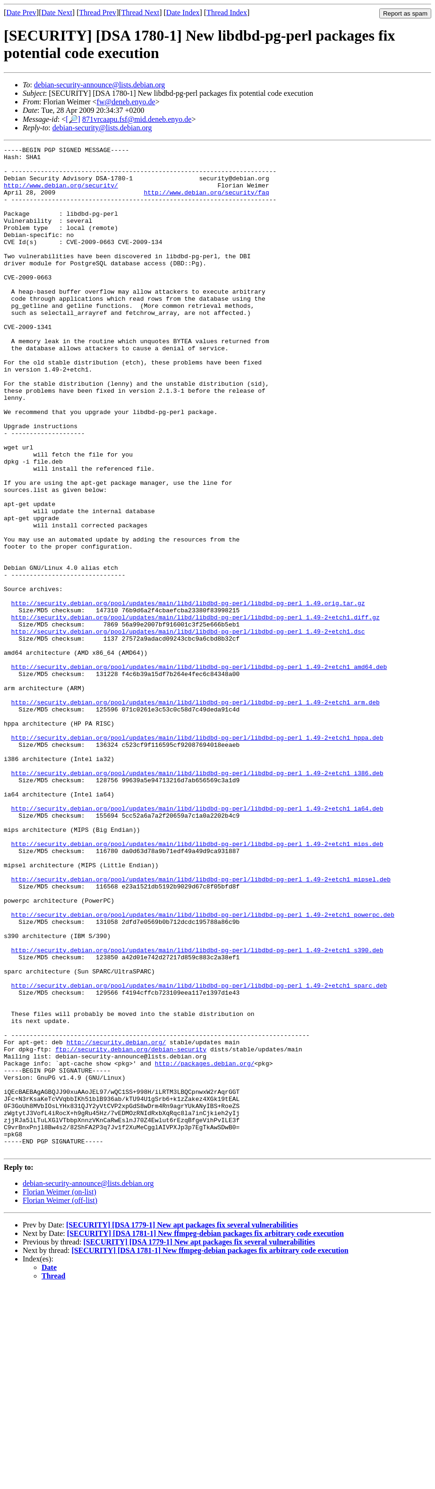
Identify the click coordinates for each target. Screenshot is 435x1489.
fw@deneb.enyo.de (126, 102)
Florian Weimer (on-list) (59, 1393)
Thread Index (226, 12)
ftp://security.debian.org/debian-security (130, 1230)
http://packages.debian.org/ (205, 1247)
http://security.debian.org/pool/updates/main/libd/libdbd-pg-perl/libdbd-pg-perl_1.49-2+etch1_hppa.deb (197, 856)
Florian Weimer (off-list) (60, 1401)
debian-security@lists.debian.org (102, 128)
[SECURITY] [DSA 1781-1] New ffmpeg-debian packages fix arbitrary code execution (205, 1434)
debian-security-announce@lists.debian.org (99, 85)
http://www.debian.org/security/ (61, 193)
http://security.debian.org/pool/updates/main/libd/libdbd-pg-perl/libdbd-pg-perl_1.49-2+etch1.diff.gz (195, 712)
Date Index (183, 12)
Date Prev (21, 12)
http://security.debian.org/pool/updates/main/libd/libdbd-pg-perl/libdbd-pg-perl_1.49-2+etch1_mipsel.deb (201, 1026)
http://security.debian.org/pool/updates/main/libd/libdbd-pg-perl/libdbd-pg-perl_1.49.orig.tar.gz (188, 695)
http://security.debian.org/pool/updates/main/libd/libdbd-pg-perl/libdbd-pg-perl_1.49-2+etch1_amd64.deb (199, 771)
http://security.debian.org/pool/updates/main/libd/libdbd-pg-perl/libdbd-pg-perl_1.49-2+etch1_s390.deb (197, 1111)
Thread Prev (97, 12)
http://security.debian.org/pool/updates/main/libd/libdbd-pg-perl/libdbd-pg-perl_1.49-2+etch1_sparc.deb (199, 1154)
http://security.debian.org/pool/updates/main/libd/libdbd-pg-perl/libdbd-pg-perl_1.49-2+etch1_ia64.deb (197, 941)
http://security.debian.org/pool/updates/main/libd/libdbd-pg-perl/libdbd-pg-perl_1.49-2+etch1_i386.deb (197, 899)
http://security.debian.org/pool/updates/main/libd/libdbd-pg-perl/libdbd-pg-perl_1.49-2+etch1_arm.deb (195, 814)
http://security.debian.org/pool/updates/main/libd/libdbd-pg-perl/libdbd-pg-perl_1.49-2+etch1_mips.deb (197, 984)
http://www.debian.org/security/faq (206, 202)
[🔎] (73, 119)
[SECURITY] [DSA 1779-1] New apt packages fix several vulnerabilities (182, 1426)
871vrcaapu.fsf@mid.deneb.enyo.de (137, 119)
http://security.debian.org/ (116, 1222)
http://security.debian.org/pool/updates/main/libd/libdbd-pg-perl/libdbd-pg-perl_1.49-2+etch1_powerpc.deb (202, 1069)
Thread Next (140, 12)
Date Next (57, 12)
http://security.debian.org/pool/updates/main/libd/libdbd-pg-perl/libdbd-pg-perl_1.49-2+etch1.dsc (188, 729)
